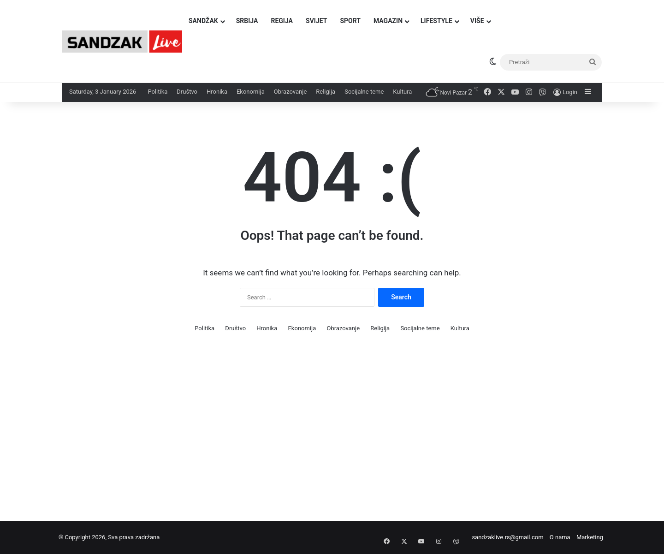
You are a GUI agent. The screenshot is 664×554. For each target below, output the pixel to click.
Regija (282, 20)
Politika (157, 91)
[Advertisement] (276, 433)
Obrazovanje (290, 91)
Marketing (589, 537)
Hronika (217, 91)
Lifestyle (436, 20)
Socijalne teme (364, 91)
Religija (325, 91)
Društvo (187, 91)
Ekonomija (251, 91)
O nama (560, 537)
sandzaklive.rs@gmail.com (507, 537)
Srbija (247, 20)
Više (477, 20)
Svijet (316, 20)
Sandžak (203, 20)
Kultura (402, 91)
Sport (350, 20)
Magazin (388, 20)
